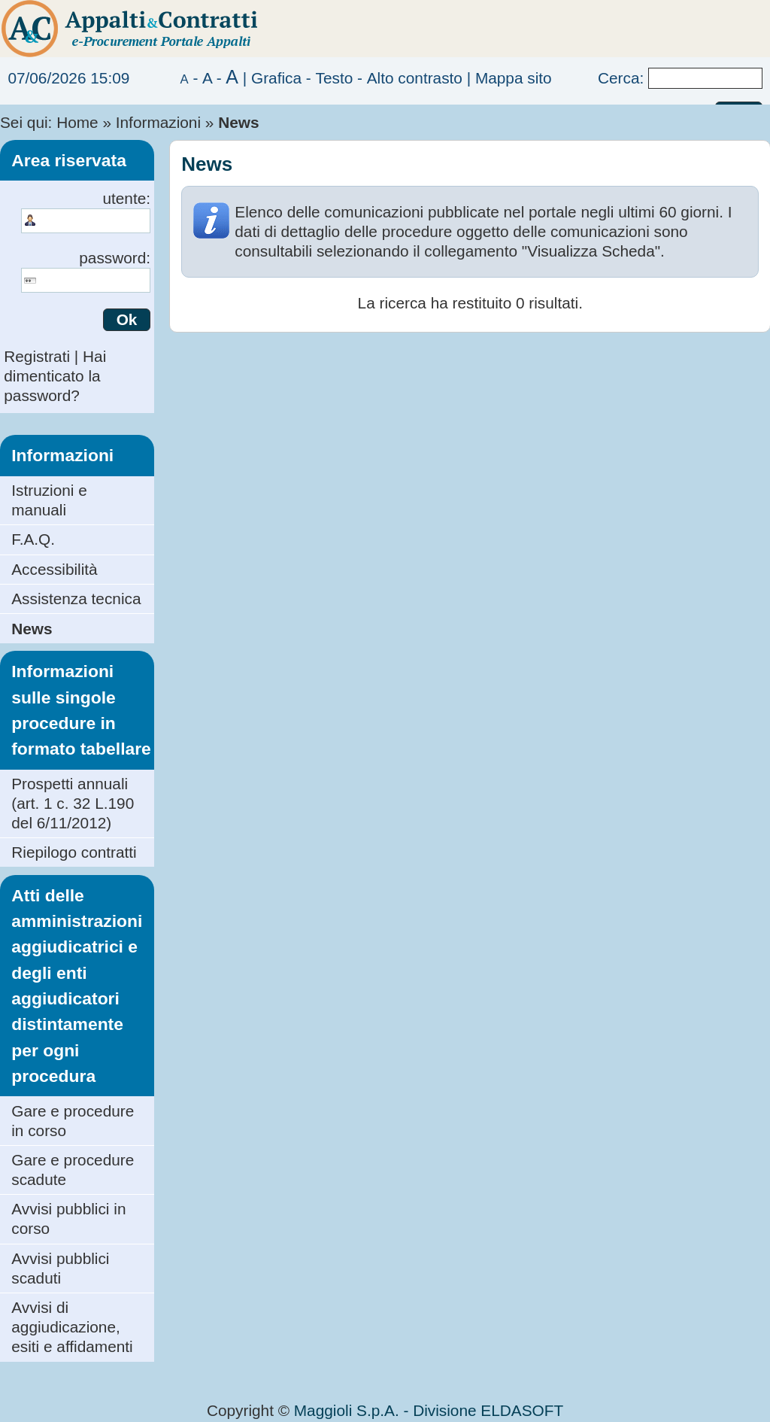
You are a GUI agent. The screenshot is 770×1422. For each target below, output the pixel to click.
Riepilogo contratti (73, 852)
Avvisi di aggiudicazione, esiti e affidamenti (71, 1327)
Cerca (618, 78)
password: (114, 257)
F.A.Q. (33, 539)
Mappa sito (513, 78)
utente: (126, 198)
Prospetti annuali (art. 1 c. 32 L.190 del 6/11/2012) (72, 803)
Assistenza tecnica (76, 598)
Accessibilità (54, 569)
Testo (334, 78)
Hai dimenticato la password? (55, 376)
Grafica (276, 78)
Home (77, 122)
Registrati (37, 356)
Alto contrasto (414, 78)
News (31, 628)
